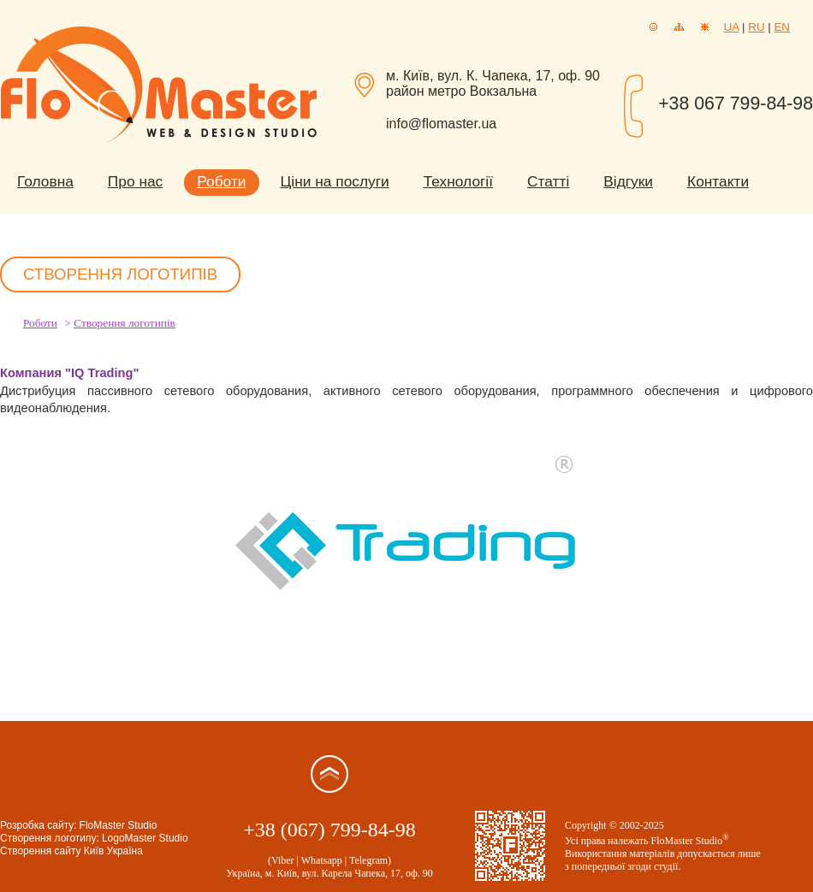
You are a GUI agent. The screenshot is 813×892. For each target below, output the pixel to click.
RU (756, 27)
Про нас (135, 181)
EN (782, 27)
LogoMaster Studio (145, 838)
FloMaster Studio (118, 825)
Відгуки (628, 181)
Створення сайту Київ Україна (71, 851)
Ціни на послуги (335, 181)
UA (731, 27)
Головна (45, 181)
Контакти (718, 181)
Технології (458, 181)
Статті (548, 181)
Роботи (221, 181)
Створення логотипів (124, 322)
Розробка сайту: (38, 825)
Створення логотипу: (49, 838)
